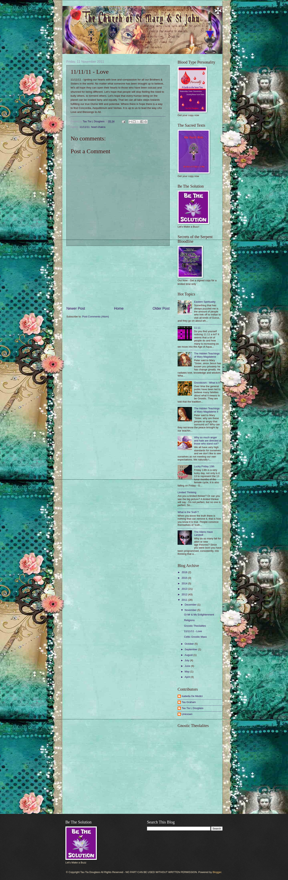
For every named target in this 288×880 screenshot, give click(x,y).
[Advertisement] (118, 276)
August (189, 654)
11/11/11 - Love (193, 631)
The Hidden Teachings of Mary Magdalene (207, 355)
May (187, 671)
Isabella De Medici (192, 696)
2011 (185, 599)
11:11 (197, 327)
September (191, 649)
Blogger (217, 872)
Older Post (161, 308)
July (187, 660)
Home (119, 308)
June (188, 665)
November (191, 610)
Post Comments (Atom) (95, 316)
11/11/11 (85, 126)
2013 (185, 588)
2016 (185, 572)
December (191, 604)
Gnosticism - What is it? (207, 382)
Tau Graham (189, 702)
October (189, 643)
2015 (185, 577)
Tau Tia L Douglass (192, 708)
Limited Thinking (187, 492)
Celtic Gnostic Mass (195, 636)
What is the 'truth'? (188, 512)
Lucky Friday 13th (204, 466)
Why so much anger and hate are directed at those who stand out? (207, 440)
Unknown (187, 714)
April (187, 676)
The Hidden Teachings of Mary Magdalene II (207, 410)
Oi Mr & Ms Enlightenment (199, 614)
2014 (185, 583)
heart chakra (98, 126)
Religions (189, 620)
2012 (185, 594)
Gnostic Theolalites (195, 625)
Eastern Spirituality (204, 301)
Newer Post (75, 308)
